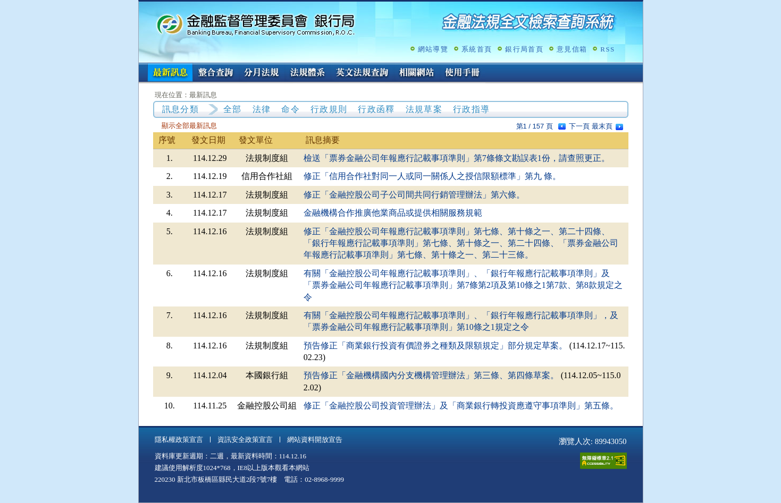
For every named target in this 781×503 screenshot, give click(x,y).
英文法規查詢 (362, 73)
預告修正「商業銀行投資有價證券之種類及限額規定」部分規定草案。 (435, 345)
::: (142, 67)
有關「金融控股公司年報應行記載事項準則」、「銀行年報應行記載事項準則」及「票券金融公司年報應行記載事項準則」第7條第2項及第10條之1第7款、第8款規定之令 (463, 285)
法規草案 (424, 109)
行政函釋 (376, 109)
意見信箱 (572, 49)
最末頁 (602, 126)
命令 (290, 109)
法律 (262, 109)
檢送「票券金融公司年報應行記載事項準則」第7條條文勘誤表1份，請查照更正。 (457, 158)
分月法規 (261, 73)
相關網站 (417, 73)
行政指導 (471, 109)
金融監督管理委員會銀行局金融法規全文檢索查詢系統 (255, 24)
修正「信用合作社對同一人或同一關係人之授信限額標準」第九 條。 (432, 176)
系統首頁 (476, 49)
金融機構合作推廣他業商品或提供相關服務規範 (393, 212)
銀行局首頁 (524, 49)
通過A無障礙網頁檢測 (603, 461)
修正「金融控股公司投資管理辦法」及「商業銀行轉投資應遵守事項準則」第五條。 (461, 405)
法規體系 (307, 73)
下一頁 (579, 126)
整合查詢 (216, 73)
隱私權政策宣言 (179, 440)
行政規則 (328, 109)
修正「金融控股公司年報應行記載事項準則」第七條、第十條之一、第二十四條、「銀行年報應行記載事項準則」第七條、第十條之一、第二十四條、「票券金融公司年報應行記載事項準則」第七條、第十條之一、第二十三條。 (461, 243)
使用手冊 (462, 73)
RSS (607, 49)
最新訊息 (170, 73)
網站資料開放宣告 (314, 440)
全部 (232, 109)
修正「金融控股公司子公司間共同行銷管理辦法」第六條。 (414, 194)
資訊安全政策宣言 (245, 440)
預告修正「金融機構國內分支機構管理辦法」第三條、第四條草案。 (431, 375)
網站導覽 (433, 49)
